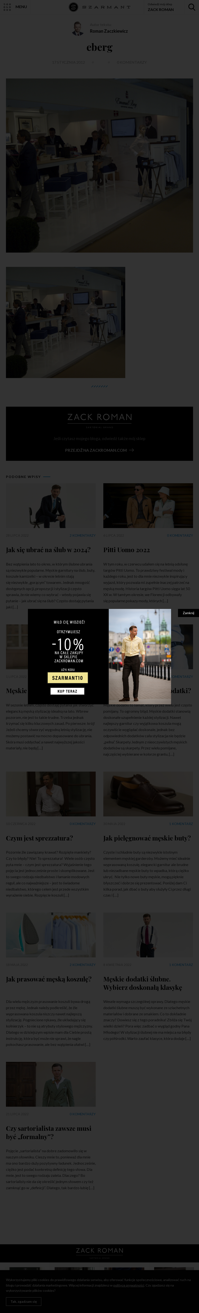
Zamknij (188, 613)
